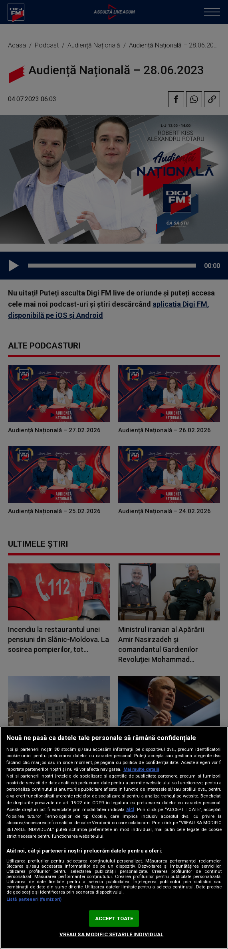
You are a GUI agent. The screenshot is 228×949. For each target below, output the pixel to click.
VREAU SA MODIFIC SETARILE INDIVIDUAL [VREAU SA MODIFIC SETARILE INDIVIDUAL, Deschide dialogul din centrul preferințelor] (111, 934)
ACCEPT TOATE (114, 918)
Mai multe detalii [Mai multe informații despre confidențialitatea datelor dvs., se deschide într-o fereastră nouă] (141, 769)
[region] (114, 837)
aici (130, 809)
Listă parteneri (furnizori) (33, 899)
